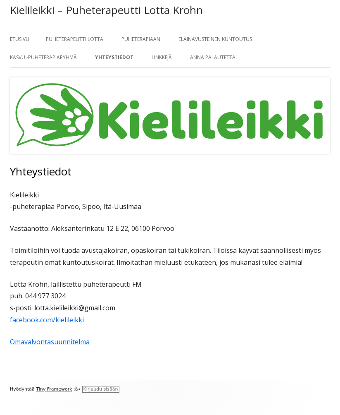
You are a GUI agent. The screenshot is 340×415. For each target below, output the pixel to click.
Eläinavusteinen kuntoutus (215, 39)
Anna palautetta (212, 57)
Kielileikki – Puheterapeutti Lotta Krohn (106, 9)
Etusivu (19, 39)
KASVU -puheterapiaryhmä (43, 57)
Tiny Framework (54, 389)
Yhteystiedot (114, 57)
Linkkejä (162, 57)
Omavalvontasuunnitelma (50, 341)
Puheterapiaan (140, 39)
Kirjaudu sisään (100, 389)
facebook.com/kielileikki (47, 319)
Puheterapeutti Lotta (74, 39)
